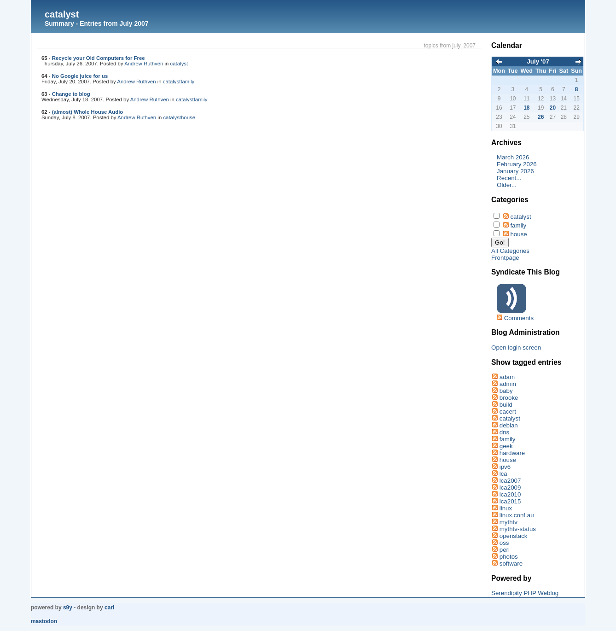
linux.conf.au (517, 515)
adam (507, 377)
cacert (508, 411)
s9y (67, 607)
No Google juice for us (80, 76)
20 (553, 108)
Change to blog (71, 94)
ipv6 (505, 466)
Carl (109, 607)
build (506, 404)
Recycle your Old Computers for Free (98, 58)
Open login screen (516, 347)
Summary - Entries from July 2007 (97, 23)
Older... (507, 184)
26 (541, 117)
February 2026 (517, 164)
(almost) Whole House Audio (87, 112)
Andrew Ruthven (143, 63)
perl (505, 549)
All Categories (510, 250)
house (188, 117)
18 (526, 108)
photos (509, 556)
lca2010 (510, 494)
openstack (514, 535)
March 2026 (513, 157)
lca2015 (510, 501)
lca (503, 473)
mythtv (508, 522)
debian (509, 425)
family (187, 81)
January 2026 (515, 171)
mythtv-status (518, 529)
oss (504, 542)
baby (506, 390)
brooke (509, 397)
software (511, 563)
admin (508, 383)
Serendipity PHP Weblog (524, 593)
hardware (512, 453)
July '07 (538, 61)
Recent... (509, 178)
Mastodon (44, 621)
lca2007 (510, 480)
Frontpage (505, 257)
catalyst (62, 14)
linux (506, 508)
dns (505, 432)
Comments (519, 318)
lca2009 (510, 487)
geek (506, 446)
